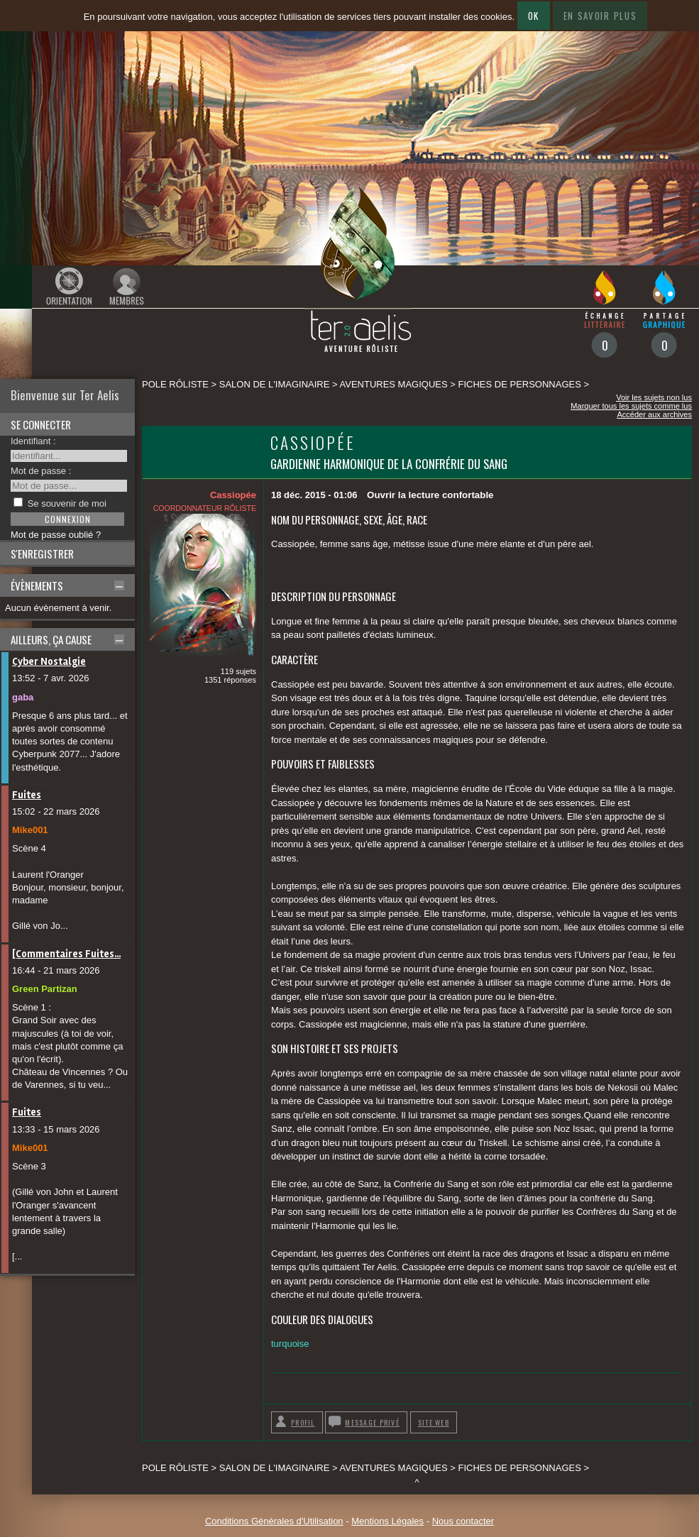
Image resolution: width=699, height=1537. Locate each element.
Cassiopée (313, 442)
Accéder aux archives (654, 414)
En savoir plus (600, 16)
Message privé (372, 1422)
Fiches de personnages (519, 384)
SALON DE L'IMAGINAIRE (274, 384)
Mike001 (30, 830)
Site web (433, 1422)
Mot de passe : (41, 470)
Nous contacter (463, 1521)
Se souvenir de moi (67, 503)
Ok (533, 16)
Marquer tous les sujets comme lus (631, 406)
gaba (22, 697)
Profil (303, 1422)
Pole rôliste (175, 384)
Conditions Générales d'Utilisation (274, 1521)
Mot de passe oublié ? (56, 534)
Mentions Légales (387, 1521)
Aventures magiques (394, 384)
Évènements (37, 585)
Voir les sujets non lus (654, 397)
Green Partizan (44, 989)
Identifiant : (33, 441)
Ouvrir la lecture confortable (430, 495)
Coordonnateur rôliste (204, 508)
